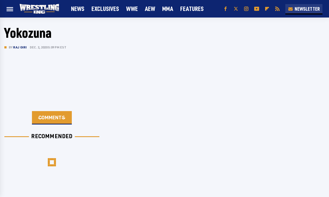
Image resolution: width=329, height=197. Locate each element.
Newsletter (304, 9)
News (77, 8)
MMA (167, 8)
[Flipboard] (267, 9)
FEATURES (192, 8)
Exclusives (105, 8)
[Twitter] (235, 9)
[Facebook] (225, 9)
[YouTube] (256, 9)
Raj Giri (20, 47)
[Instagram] (246, 9)
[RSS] (277, 9)
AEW (150, 8)
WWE (132, 8)
